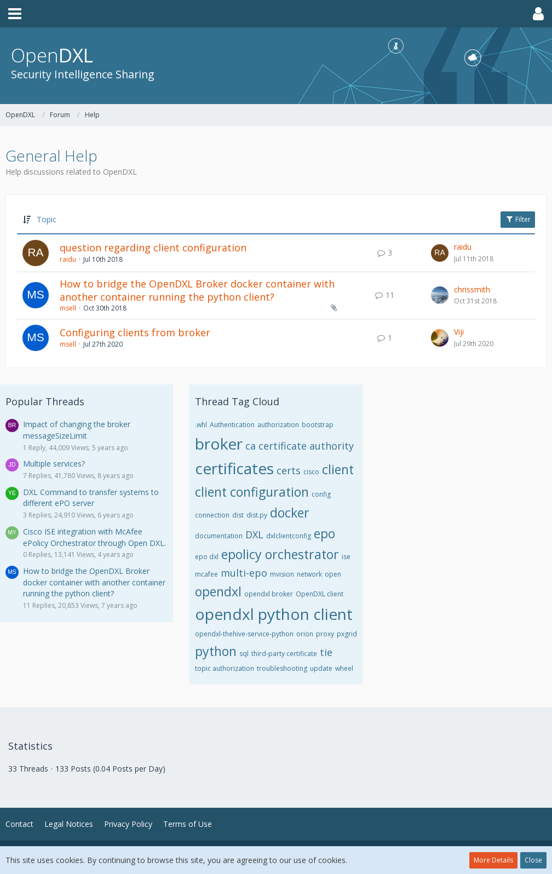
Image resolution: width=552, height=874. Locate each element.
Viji (459, 331)
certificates (234, 468)
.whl (201, 424)
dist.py (256, 515)
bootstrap (318, 424)
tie (326, 652)
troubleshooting (282, 668)
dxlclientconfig (288, 535)
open (333, 574)
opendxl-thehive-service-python (244, 634)
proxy (325, 634)
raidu (68, 259)
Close (533, 860)
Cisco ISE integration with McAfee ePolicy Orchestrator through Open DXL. (94, 537)
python (216, 651)
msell (68, 308)
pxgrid (347, 634)
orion (304, 634)
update (321, 668)
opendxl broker (268, 594)
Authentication (232, 424)
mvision (282, 574)
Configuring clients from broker (135, 332)
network (309, 574)
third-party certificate (284, 653)
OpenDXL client (319, 594)
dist (238, 515)
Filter (518, 219)
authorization (278, 424)
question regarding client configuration (153, 247)
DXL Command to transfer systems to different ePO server (91, 498)
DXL (254, 534)
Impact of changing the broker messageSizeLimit (76, 430)
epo (324, 533)
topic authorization (224, 668)
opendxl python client (274, 613)
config (321, 494)
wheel (344, 668)
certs (289, 470)
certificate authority (306, 445)
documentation (219, 535)
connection (212, 515)
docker (289, 512)
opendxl (218, 591)
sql (244, 653)
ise (346, 556)
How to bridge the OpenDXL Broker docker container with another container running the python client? (197, 290)
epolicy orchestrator (280, 554)
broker (219, 443)
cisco (311, 471)
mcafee (206, 574)
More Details (493, 860)
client (338, 469)
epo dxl (207, 556)
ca (250, 445)
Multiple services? (54, 463)
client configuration (252, 492)
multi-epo (244, 572)
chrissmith (472, 289)
